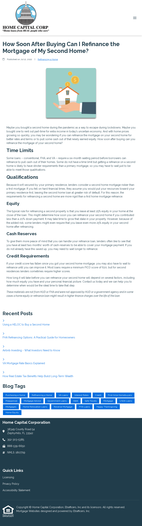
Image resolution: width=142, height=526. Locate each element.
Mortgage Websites (28, 511)
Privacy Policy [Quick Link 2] (11, 483)
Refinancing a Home (48, 59)
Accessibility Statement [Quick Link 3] (16, 490)
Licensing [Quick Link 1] (8, 477)
